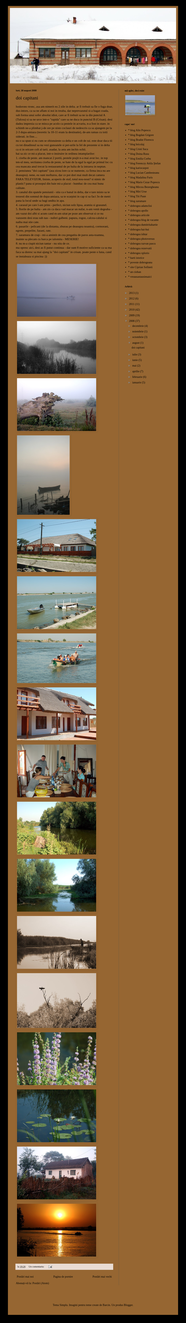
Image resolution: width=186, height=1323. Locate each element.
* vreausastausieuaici (140, 276)
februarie (137, 376)
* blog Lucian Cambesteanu (143, 172)
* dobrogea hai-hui (138, 229)
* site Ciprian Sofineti (140, 267)
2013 (132, 293)
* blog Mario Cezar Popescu (144, 182)
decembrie (138, 325)
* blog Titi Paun (137, 196)
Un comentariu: (37, 1266)
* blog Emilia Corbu (139, 158)
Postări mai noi (25, 1276)
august (136, 342)
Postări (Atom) (40, 1283)
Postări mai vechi (102, 1276)
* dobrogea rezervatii (140, 248)
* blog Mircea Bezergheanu (143, 187)
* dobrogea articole (139, 215)
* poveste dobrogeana (140, 262)
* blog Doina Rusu (138, 153)
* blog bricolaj (136, 144)
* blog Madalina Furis (140, 177)
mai (134, 365)
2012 (132, 298)
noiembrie (138, 331)
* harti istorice (136, 257)
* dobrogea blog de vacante (143, 219)
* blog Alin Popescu (139, 130)
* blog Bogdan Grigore (141, 135)
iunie (135, 360)
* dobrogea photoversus (141, 238)
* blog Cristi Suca (138, 149)
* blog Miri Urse (137, 191)
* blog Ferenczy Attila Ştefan (144, 163)
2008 (132, 320)
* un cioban (134, 271)
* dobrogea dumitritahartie (143, 224)
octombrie (138, 337)
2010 (132, 309)
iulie (135, 354)
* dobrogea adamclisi (140, 205)
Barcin (106, 1305)
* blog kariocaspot (138, 167)
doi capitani (27, 97)
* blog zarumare (137, 201)
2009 (132, 315)
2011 (132, 304)
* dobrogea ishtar (137, 234)
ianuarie (137, 382)
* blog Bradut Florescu (141, 139)
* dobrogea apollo (138, 210)
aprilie (136, 371)
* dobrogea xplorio (138, 253)
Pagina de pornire (63, 1276)
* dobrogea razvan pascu (142, 243)
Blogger (128, 1305)
